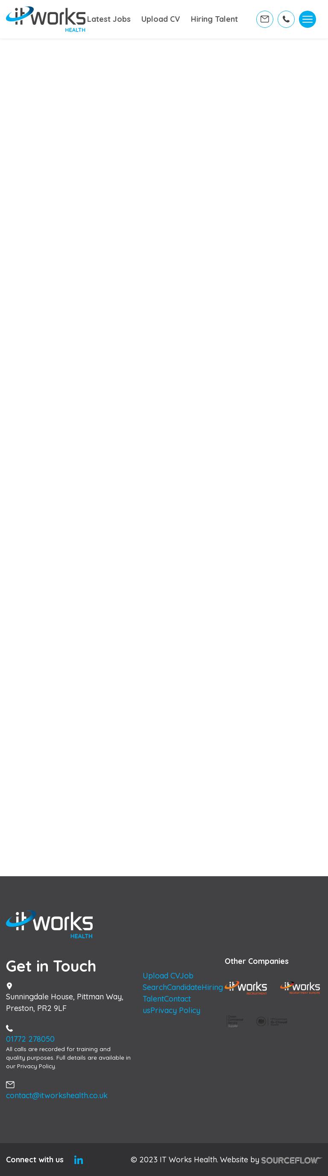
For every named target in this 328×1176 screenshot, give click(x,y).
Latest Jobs (99, 22)
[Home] (46, 22)
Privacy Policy (175, 1010)
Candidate (184, 987)
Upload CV (154, 22)
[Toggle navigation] (307, 21)
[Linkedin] (78, 1159)
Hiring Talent (202, 22)
